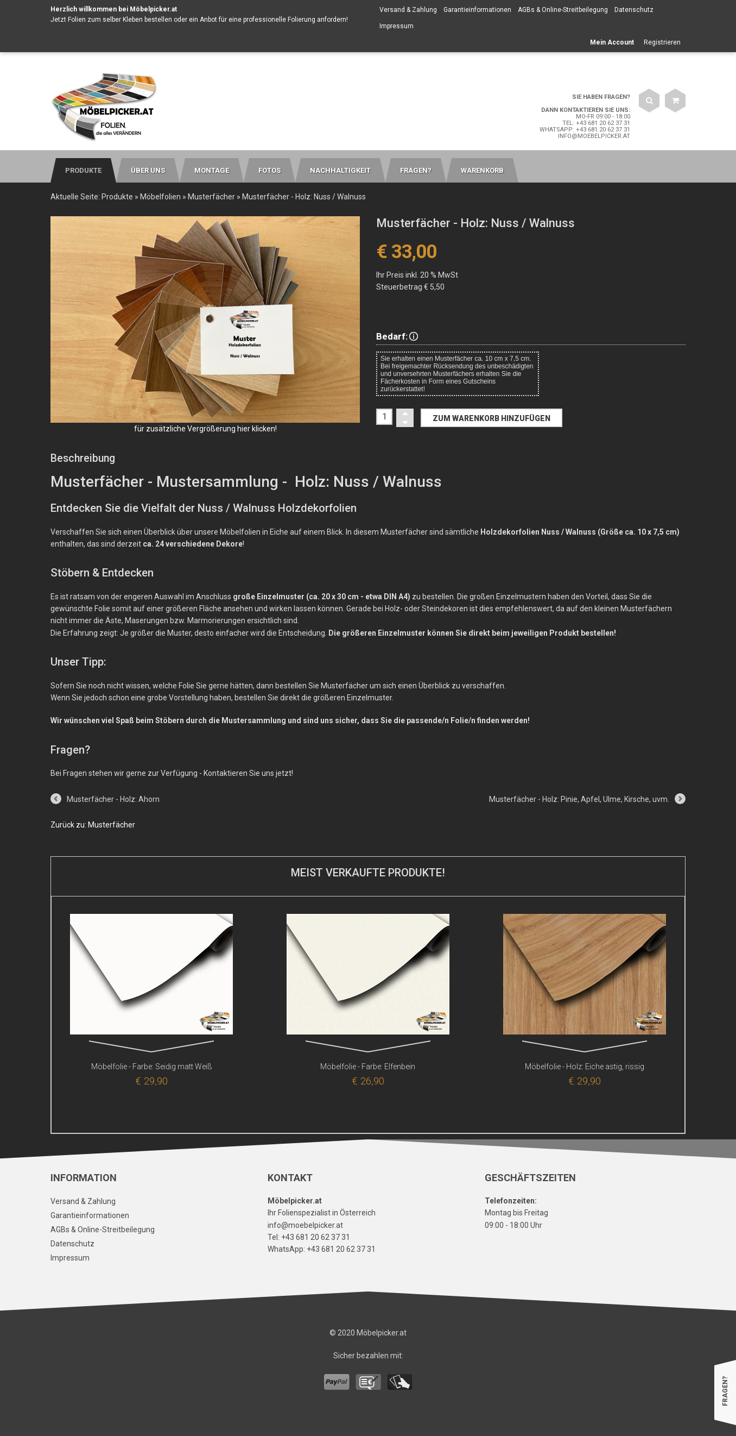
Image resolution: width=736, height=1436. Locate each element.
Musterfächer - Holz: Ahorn (113, 799)
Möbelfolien (160, 196)
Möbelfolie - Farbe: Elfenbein (367, 1066)
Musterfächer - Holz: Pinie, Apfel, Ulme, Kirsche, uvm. (579, 799)
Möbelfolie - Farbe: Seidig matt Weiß (151, 1066)
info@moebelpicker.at (594, 136)
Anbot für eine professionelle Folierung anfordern (273, 19)
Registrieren (662, 42)
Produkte (117, 196)
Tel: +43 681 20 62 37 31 (596, 123)
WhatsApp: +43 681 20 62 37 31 (585, 129)
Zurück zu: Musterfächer (92, 824)
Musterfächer (211, 196)
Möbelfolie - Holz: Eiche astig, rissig (584, 1066)
